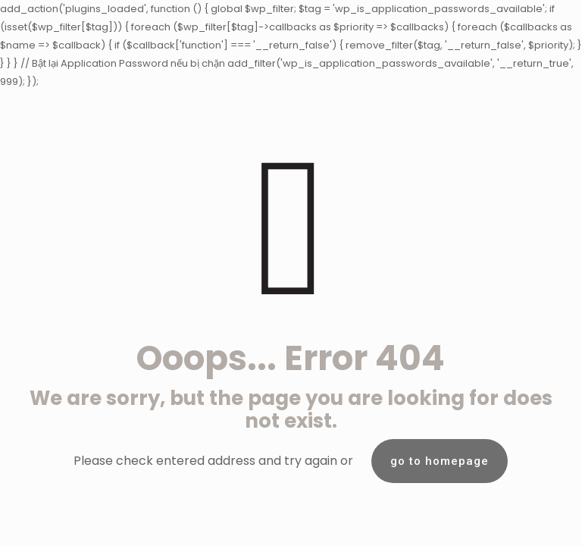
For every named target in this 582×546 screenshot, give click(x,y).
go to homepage (439, 461)
